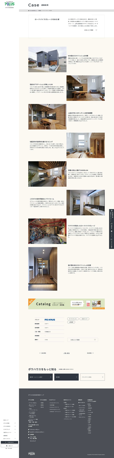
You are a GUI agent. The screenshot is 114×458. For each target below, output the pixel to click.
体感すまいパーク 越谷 (69, 412)
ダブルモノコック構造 (33, 419)
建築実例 (5, 435)
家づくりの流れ (82, 405)
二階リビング (84, 318)
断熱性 (42, 405)
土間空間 (71, 322)
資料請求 (66, 377)
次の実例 (90, 353)
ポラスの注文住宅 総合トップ (36, 395)
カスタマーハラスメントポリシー (37, 432)
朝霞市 (89, 419)
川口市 (89, 414)
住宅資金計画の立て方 (82, 414)
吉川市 (89, 410)
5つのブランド (52, 400)
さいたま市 (90, 412)
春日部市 (90, 408)
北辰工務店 (52, 405)
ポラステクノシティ (68, 419)
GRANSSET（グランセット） (55, 411)
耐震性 (42, 402)
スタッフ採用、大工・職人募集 (33, 437)
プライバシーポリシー (35, 429)
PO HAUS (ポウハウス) (54, 402)
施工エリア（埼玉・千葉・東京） (33, 421)
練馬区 (89, 430)
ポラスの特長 (31, 400)
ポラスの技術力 (43, 400)
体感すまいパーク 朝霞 (69, 414)
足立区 (89, 433)
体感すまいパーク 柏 (69, 406)
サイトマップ (33, 441)
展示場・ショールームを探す (40, 377)
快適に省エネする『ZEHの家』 (32, 416)
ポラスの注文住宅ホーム (33, 10)
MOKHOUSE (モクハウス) (55, 409)
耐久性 (42, 407)
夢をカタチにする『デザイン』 (32, 405)
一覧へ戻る (66, 353)
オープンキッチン (73, 318)
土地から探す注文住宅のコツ (82, 410)
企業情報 (32, 434)
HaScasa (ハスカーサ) (54, 407)
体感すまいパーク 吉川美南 (70, 416)
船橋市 (89, 427)
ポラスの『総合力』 (33, 402)
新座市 (89, 416)
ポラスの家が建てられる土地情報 (33, 425)
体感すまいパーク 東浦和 (70, 410)
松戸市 (89, 424)
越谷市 (89, 405)
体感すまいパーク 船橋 (69, 404)
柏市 (89, 422)
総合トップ (6, 420)
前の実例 (43, 353)
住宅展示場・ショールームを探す (92, 400)
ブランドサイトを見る (92, 377)
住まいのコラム (82, 417)
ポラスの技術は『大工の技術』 (32, 413)
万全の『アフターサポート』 (33, 409)
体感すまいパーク (67, 400)
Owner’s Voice (82, 407)
